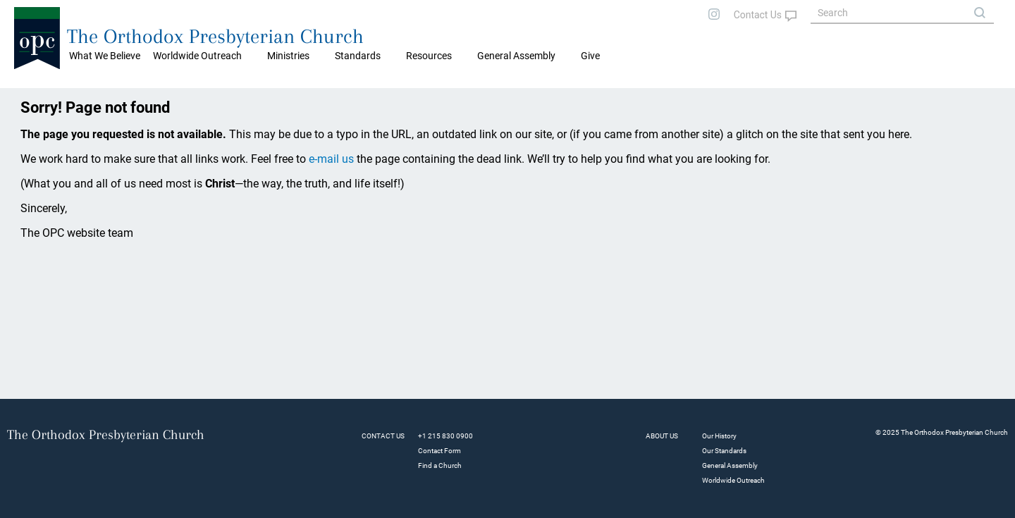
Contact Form (439, 451)
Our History (719, 436)
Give (590, 55)
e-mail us (331, 159)
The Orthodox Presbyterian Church (215, 36)
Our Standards (724, 451)
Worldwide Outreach (733, 480)
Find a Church (440, 465)
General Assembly (516, 55)
